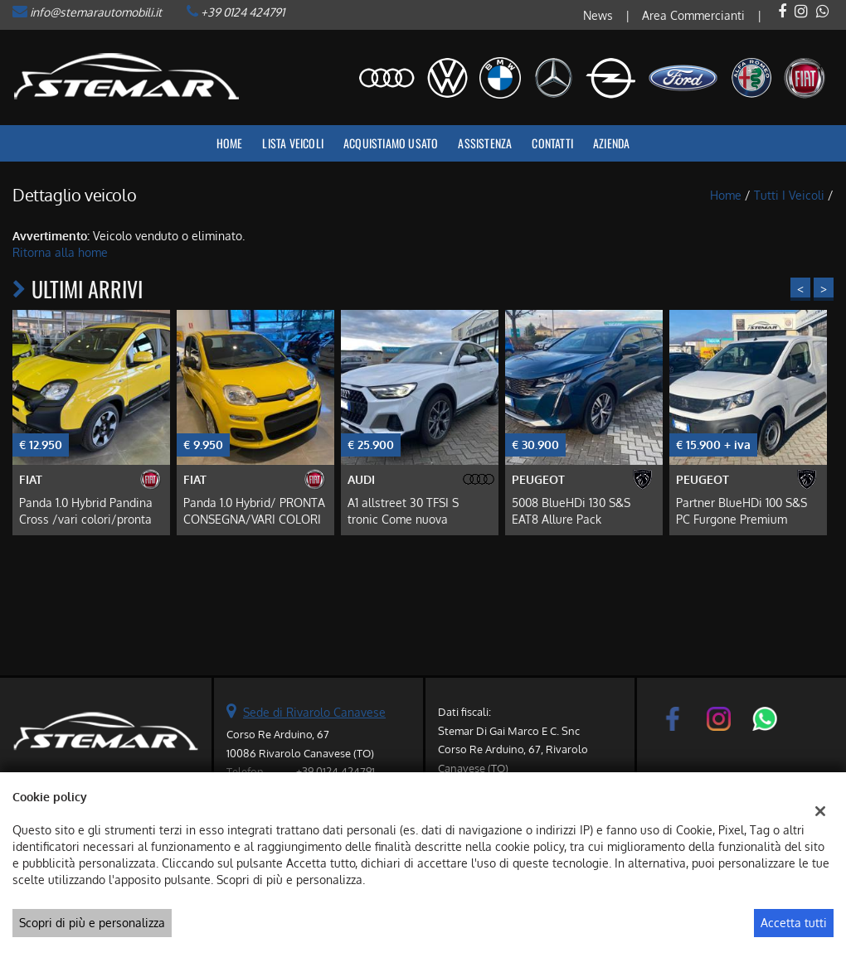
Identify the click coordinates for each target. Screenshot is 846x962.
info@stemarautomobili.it (96, 12)
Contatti (552, 143)
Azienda (611, 143)
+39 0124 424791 (242, 12)
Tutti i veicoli (789, 195)
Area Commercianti (693, 15)
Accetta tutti (794, 923)
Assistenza (485, 143)
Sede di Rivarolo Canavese (314, 712)
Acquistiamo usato (390, 143)
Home (229, 143)
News (598, 15)
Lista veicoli (292, 143)
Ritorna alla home (60, 252)
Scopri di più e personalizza (92, 923)
